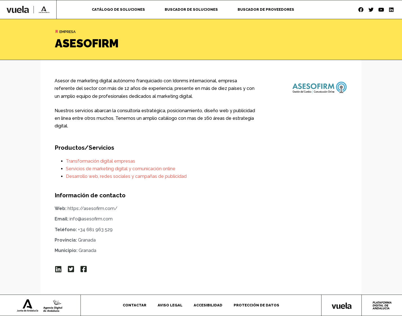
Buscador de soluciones (191, 9)
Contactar (134, 305)
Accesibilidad (208, 305)
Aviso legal (170, 305)
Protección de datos (256, 305)
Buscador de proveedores (266, 9)
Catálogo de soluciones (118, 9)
